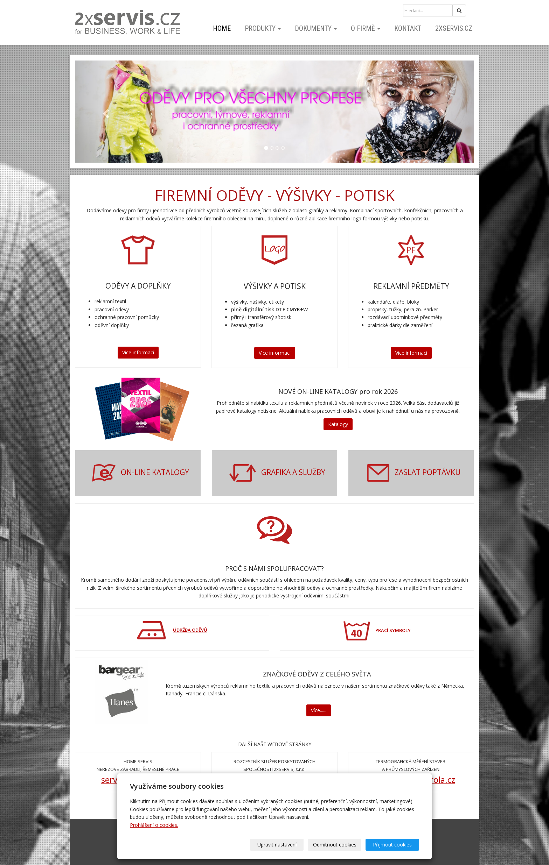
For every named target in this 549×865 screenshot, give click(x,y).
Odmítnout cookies (334, 844)
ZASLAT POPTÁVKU (428, 472)
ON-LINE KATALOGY (155, 472)
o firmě (365, 28)
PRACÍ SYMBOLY (393, 631)
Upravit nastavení (277, 844)
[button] (105, 112)
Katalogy (338, 424)
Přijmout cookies (392, 844)
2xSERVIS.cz (453, 28)
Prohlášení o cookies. (154, 825)
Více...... (318, 710)
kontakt (407, 28)
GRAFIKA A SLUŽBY (293, 472)
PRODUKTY (263, 28)
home (222, 28)
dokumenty (316, 28)
